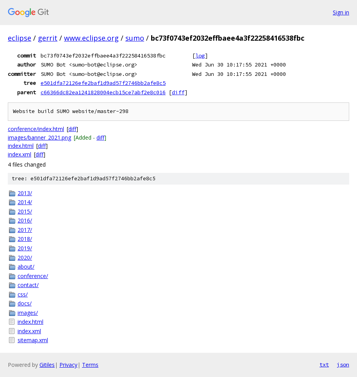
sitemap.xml (33, 340)
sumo (134, 38)
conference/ (33, 276)
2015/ (25, 211)
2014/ (25, 202)
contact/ (28, 285)
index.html (21, 145)
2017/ (25, 229)
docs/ (25, 303)
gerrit (47, 38)
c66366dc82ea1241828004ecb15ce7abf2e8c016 (103, 92)
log (200, 55)
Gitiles (47, 364)
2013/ (25, 193)
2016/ (25, 220)
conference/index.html (36, 129)
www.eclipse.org (91, 38)
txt (324, 364)
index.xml (19, 154)
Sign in (341, 12)
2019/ (25, 248)
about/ (26, 266)
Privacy (68, 364)
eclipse (19, 38)
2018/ (25, 238)
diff (178, 92)
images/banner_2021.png (39, 137)
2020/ (25, 257)
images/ (28, 312)
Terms (90, 364)
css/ (23, 294)
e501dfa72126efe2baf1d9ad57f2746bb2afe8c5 (103, 82)
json (343, 364)
